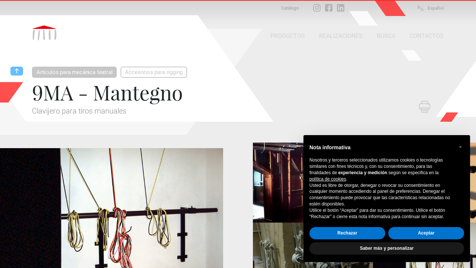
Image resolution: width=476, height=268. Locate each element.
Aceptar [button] (426, 233)
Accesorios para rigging (154, 72)
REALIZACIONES (341, 35)
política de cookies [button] (327, 179)
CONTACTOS (426, 35)
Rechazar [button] (347, 233)
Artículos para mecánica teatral (74, 72)
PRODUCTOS (287, 35)
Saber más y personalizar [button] (387, 248)
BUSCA (386, 35)
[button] (460, 147)
